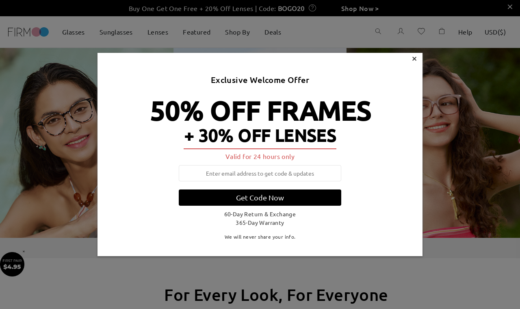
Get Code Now (260, 197)
